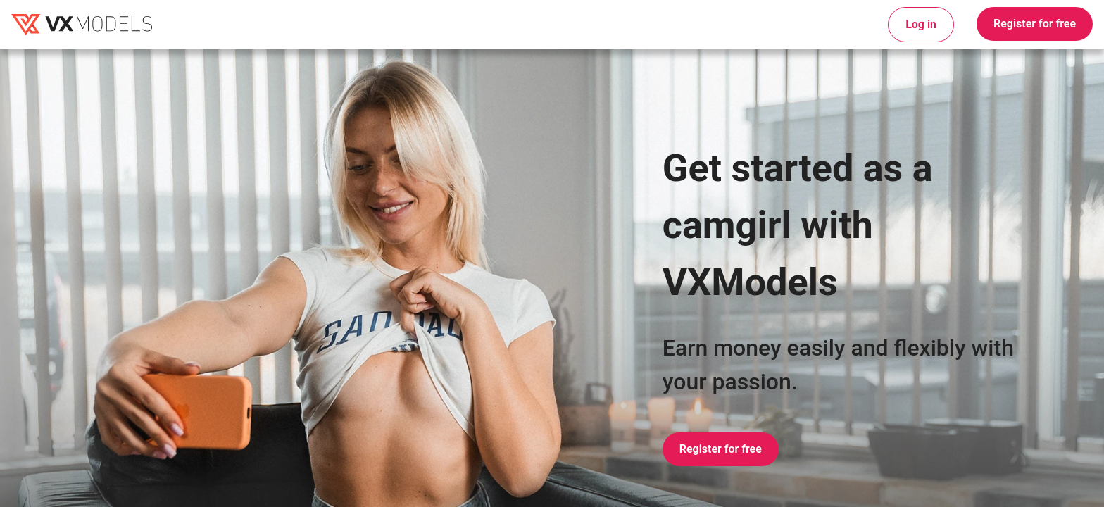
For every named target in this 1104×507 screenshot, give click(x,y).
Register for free (1034, 23)
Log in (920, 24)
